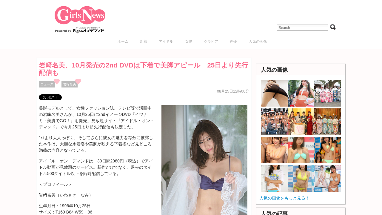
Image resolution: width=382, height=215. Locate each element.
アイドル (166, 41)
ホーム (123, 41)
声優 (233, 41)
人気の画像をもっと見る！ (284, 198)
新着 (143, 41)
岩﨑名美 (69, 84)
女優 (188, 41)
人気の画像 (258, 41)
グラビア (211, 41)
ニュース (46, 84)
